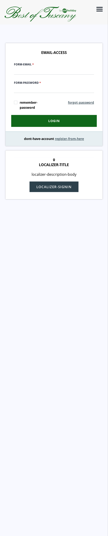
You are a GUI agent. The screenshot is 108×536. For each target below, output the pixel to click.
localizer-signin (54, 186)
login (54, 121)
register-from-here (69, 139)
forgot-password (81, 102)
